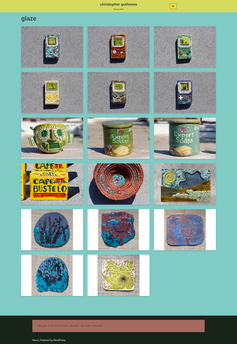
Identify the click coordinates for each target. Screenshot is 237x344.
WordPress (59, 340)
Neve (35, 340)
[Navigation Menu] (173, 6)
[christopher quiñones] (118, 6)
